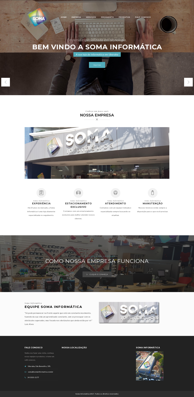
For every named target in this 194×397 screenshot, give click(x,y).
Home (64, 17)
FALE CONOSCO (143, 17)
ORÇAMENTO (107, 17)
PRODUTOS (124, 17)
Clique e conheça (97, 274)
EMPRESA (76, 17)
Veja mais (97, 65)
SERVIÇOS (91, 17)
